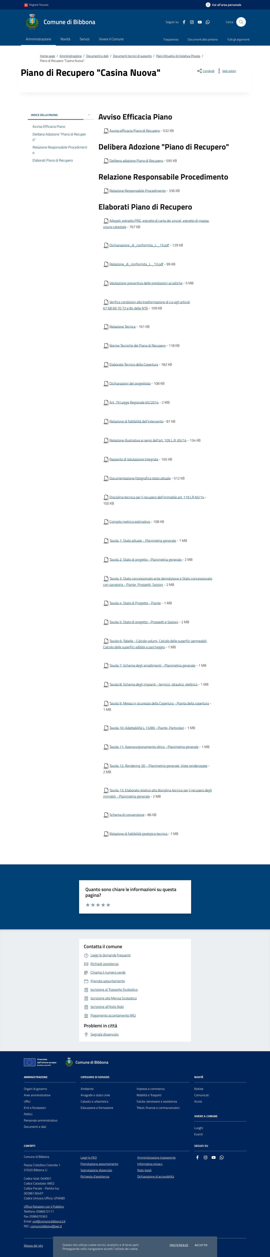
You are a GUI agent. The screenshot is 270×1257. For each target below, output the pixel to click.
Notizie (198, 1088)
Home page (47, 56)
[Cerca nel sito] (241, 22)
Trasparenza (170, 39)
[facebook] (182, 21)
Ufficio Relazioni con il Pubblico (44, 1206)
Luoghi (198, 1127)
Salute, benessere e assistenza (157, 1101)
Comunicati (201, 1095)
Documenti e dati (97, 56)
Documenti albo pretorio (203, 39)
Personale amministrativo (40, 1120)
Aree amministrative (37, 1095)
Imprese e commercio (150, 1088)
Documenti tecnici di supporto (132, 56)
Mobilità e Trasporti (149, 1095)
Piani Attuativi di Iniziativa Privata (178, 56)
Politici (28, 1114)
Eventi (198, 1134)
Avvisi (198, 1101)
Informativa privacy (150, 1163)
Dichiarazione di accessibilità (155, 1176)
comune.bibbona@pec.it (46, 1226)
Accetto (201, 1245)
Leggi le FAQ (88, 1157)
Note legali (144, 1170)
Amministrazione (71, 56)
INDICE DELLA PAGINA (61, 115)
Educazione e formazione (97, 1107)
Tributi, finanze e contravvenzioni (158, 1107)
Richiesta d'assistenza (94, 1176)
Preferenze (179, 1245)
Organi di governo (35, 1088)
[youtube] (198, 21)
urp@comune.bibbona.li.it (49, 1221)
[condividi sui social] (205, 71)
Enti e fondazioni (35, 1107)
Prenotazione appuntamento (99, 1163)
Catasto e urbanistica (94, 1101)
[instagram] (190, 21)
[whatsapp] (206, 21)
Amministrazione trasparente (156, 1157)
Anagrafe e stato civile (95, 1095)
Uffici (27, 1101)
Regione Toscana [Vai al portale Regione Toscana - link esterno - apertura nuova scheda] (36, 5)
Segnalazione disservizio (96, 1170)
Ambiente (87, 1088)
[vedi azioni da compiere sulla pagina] (226, 71)
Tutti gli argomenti (238, 39)
